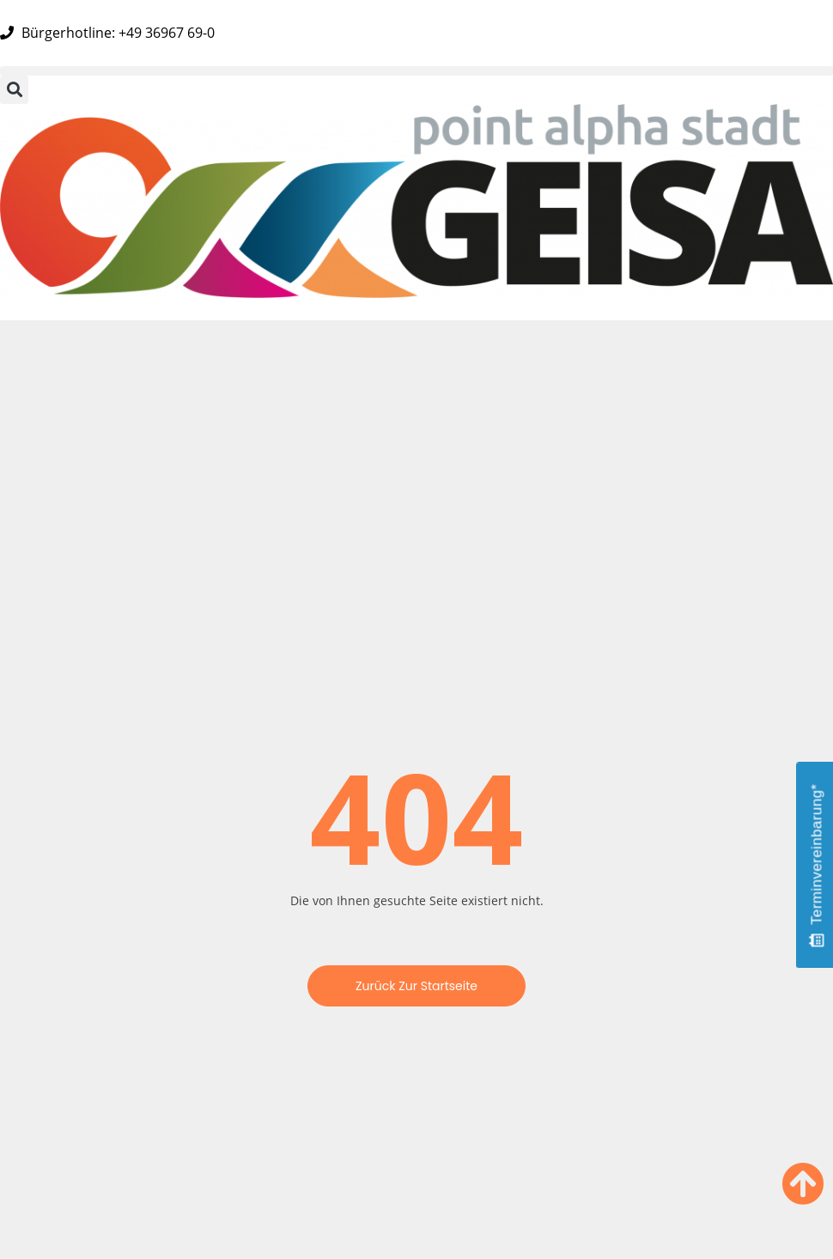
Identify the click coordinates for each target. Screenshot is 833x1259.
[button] (416, 71)
